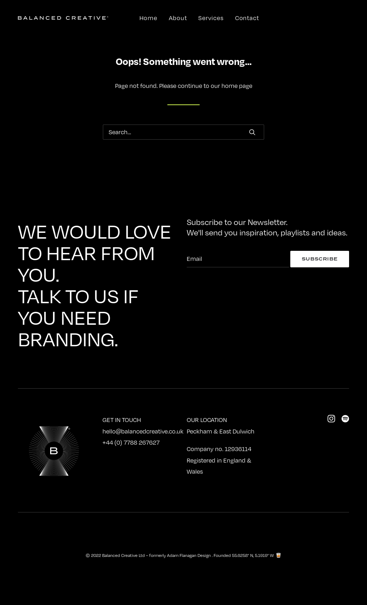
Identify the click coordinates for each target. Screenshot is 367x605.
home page (236, 85)
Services (210, 18)
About (178, 18)
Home (148, 18)
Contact (247, 18)
